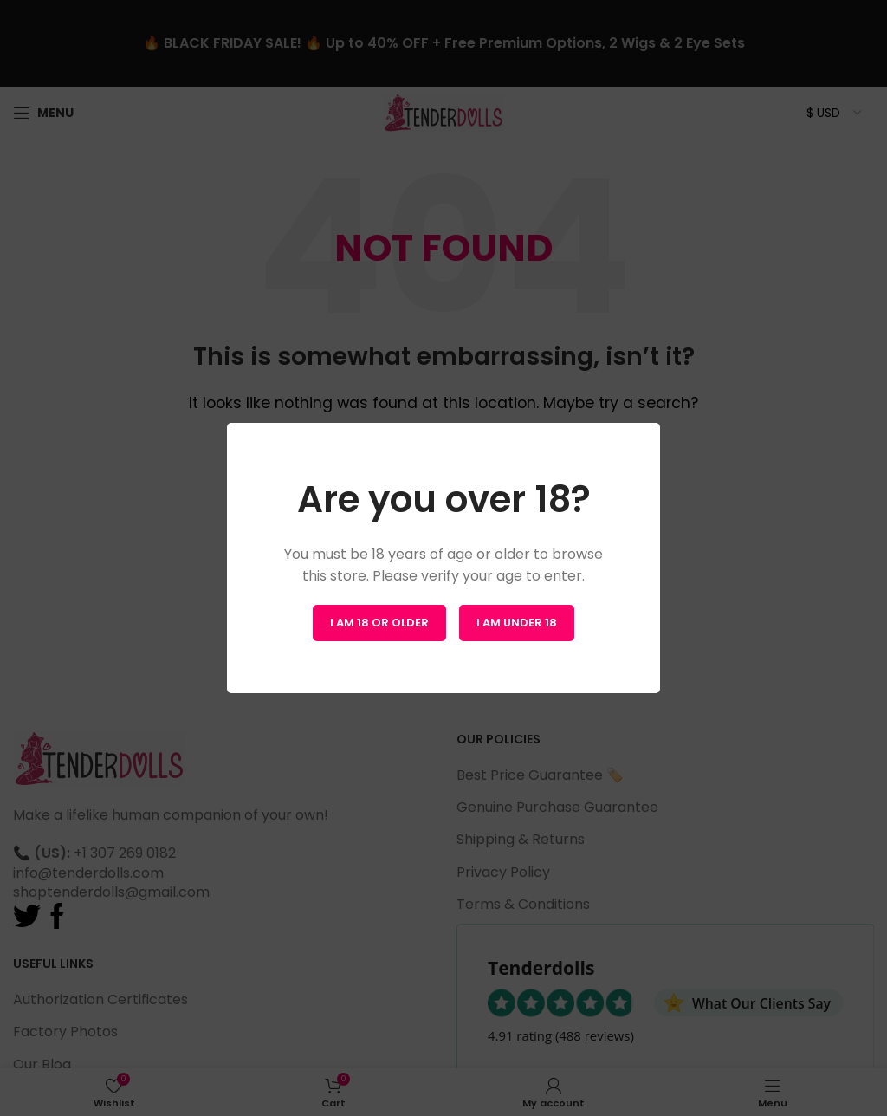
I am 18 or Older (379, 622)
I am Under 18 (516, 622)
